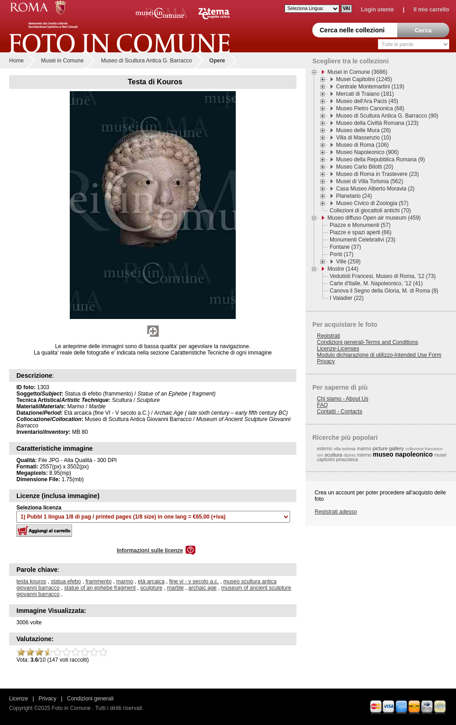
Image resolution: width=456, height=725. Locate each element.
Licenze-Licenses (338, 348)
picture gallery (388, 448)
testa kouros (31, 581)
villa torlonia (345, 449)
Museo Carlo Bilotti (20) (364, 167)
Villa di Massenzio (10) (363, 137)
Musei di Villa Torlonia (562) (369, 181)
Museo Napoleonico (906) (367, 152)
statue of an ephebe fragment (100, 588)
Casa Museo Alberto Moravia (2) (375, 188)
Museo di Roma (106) (362, 145)
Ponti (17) (341, 254)
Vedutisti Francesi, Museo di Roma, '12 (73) (382, 276)
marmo (124, 581)
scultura (333, 455)
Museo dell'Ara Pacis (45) (367, 101)
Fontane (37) (345, 247)
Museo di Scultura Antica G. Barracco (146, 60)
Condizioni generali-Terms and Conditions (367, 342)
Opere (217, 60)
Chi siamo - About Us (342, 399)
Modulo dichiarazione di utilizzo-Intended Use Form (379, 355)
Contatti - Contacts (339, 411)
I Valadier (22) (346, 298)
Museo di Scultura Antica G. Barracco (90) (387, 116)
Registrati (328, 336)
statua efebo (66, 581)
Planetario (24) (354, 196)
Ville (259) (348, 261)
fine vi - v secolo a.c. (194, 581)
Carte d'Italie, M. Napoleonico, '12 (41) (376, 283)
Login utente (377, 9)
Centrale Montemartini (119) (370, 86)
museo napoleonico (403, 454)
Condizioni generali (90, 698)
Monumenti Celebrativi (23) (362, 240)
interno (365, 455)
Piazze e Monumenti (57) (360, 225)
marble (175, 588)
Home (16, 60)
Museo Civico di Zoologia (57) (372, 203)
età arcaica (151, 581)
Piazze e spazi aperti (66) (360, 232)
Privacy (326, 361)
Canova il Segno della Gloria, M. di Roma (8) (384, 291)
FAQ (322, 405)
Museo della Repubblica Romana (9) (380, 159)
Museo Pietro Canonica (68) (370, 108)
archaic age (202, 588)
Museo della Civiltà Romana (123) (377, 123)
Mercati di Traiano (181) (365, 94)
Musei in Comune (62, 60)
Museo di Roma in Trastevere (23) (377, 174)
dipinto (350, 455)
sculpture (151, 588)
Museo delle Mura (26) (363, 130)
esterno (324, 448)
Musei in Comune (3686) (357, 72)
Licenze (18, 698)
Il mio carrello (431, 9)
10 (103, 652)
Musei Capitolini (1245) (364, 79)
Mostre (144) (342, 269)
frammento (98, 581)
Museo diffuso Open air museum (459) (374, 218)
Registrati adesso (336, 512)
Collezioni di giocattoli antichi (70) (370, 210)
